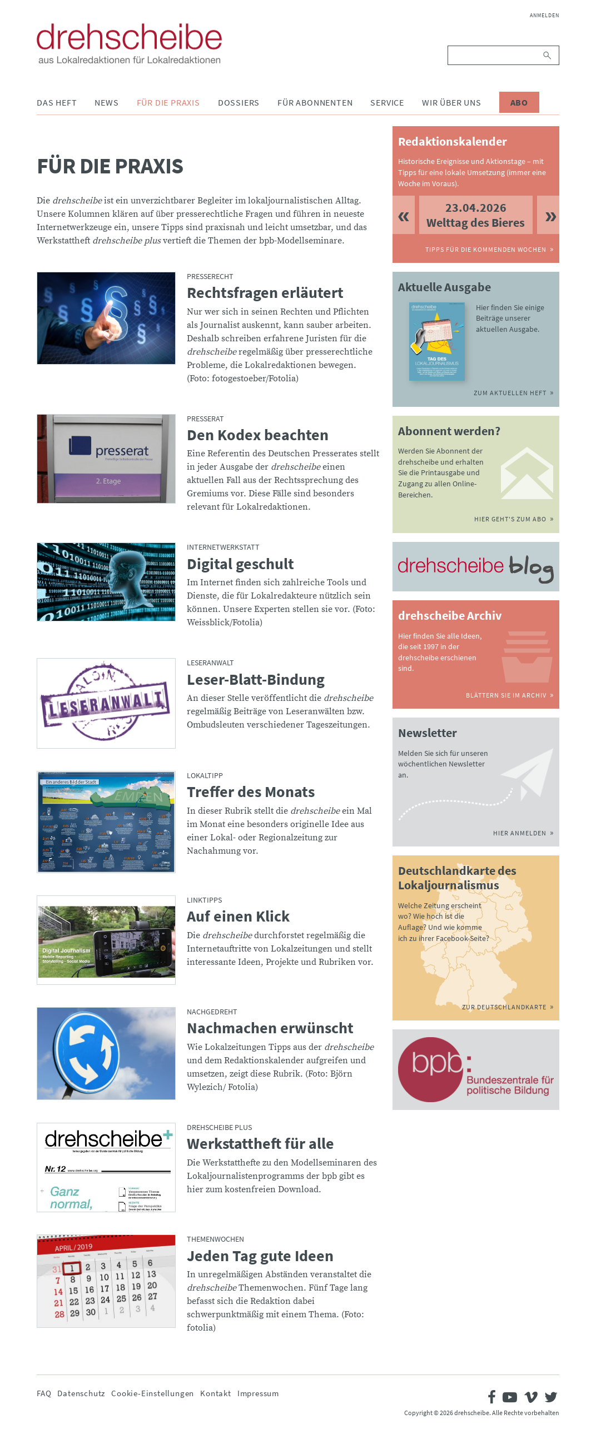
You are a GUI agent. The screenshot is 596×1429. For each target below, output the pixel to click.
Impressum (258, 1393)
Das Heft (57, 102)
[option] (476, 215)
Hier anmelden (520, 833)
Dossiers (239, 102)
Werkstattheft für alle (260, 1143)
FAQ (44, 1393)
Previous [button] (404, 215)
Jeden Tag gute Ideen (260, 1256)
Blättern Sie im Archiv (506, 695)
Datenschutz (81, 1393)
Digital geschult (240, 564)
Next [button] (548, 215)
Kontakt (215, 1393)
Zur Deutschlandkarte (504, 1007)
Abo (519, 102)
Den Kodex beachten (258, 435)
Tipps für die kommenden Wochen (486, 249)
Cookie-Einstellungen (152, 1393)
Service (387, 102)
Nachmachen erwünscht (270, 1028)
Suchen (548, 55)
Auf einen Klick (238, 916)
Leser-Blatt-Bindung (256, 679)
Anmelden (544, 15)
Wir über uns (451, 102)
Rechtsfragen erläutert (265, 292)
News (106, 102)
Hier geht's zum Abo (510, 519)
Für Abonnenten (314, 102)
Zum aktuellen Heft (510, 393)
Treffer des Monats (251, 792)
